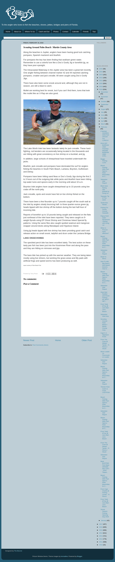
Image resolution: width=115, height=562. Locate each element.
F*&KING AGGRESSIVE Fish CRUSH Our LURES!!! (105, 135)
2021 (101, 80)
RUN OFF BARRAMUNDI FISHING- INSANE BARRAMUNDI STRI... (105, 149)
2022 (101, 77)
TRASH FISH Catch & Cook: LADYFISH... (105, 390)
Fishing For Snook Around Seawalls (104, 210)
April (102, 121)
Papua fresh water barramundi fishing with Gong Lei (105, 220)
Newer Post (28, 340)
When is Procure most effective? (105, 230)
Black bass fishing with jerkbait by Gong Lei (105, 189)
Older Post (87, 340)
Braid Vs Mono (103, 257)
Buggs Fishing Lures (104, 160)
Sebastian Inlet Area (105, 315)
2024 (101, 72)
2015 (101, 530)
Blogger (79, 556)
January (104, 520)
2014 (101, 533)
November (104, 97)
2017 (101, 524)
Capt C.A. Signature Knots (105, 334)
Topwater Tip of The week (105, 198)
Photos (56, 32)
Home (8, 32)
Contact (65, 32)
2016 (101, 527)
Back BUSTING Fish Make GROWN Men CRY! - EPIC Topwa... (105, 467)
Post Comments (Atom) (40, 345)
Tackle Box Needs (104, 203)
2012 (101, 539)
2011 (101, 542)
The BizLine (18, 551)
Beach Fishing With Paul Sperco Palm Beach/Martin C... (105, 171)
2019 (101, 86)
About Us (17, 32)
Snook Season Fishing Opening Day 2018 (105, 513)
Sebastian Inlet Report (104, 181)
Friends (85, 32)
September (104, 104)
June (103, 115)
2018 (101, 89)
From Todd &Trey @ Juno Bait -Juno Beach (105, 307)
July (102, 112)
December (104, 92)
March (103, 124)
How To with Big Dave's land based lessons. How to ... (105, 265)
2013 (101, 536)
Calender (75, 32)
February (104, 127)
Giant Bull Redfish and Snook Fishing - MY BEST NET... (105, 296)
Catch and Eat (44, 32)
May (102, 118)
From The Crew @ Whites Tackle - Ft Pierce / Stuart (105, 344)
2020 (101, 83)
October (104, 101)
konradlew (64, 556)
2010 (101, 545)
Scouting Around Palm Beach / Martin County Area (104, 324)
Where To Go (30, 32)
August (103, 109)
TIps (94, 32)
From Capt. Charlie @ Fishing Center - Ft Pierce (105, 492)
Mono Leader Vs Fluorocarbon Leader (105, 354)
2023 (101, 74)
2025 (101, 69)
